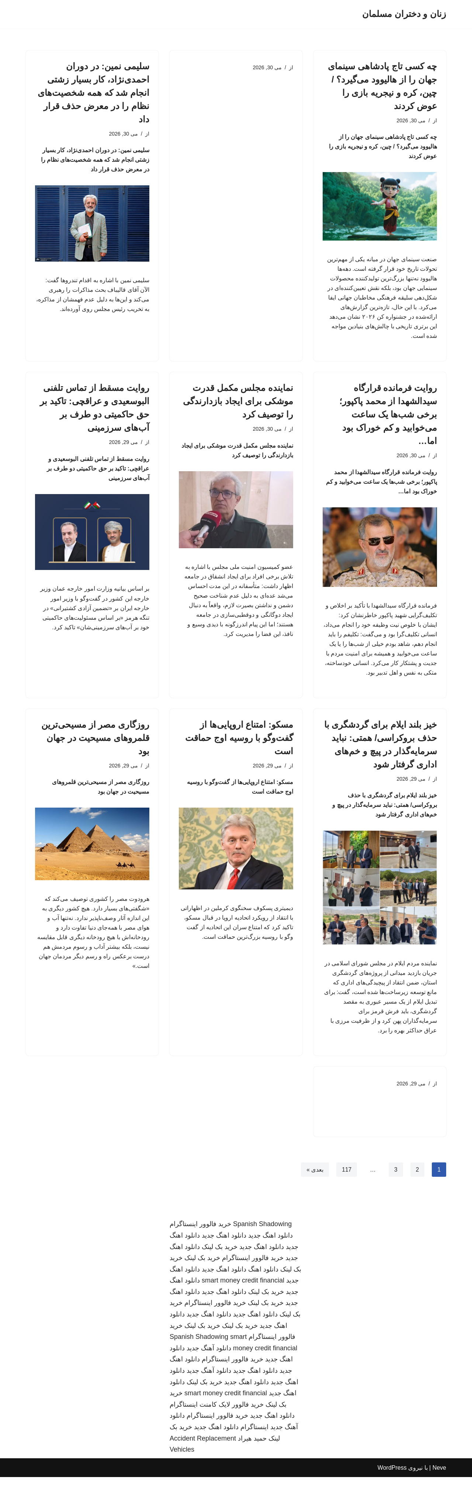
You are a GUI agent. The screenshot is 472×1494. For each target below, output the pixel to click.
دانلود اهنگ (263, 1286)
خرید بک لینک (219, 1263)
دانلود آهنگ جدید (209, 1365)
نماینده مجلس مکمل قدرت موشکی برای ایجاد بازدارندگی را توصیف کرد (238, 407)
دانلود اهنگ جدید (270, 1252)
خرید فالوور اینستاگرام (200, 1241)
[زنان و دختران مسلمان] (404, 14)
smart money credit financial (243, 1297)
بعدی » (314, 1186)
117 (346, 1186)
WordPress (392, 1484)
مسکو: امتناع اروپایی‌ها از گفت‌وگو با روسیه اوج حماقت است (239, 748)
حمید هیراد (252, 1455)
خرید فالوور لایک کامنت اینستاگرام (217, 1421)
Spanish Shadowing (262, 1241)
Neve (439, 1484)
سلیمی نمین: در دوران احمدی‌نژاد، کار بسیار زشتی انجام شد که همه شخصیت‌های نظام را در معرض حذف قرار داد (93, 92)
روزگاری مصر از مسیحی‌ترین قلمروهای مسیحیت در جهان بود (95, 748)
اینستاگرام (254, 1444)
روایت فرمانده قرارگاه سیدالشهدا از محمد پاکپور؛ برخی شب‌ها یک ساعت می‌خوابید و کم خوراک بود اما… (388, 420)
